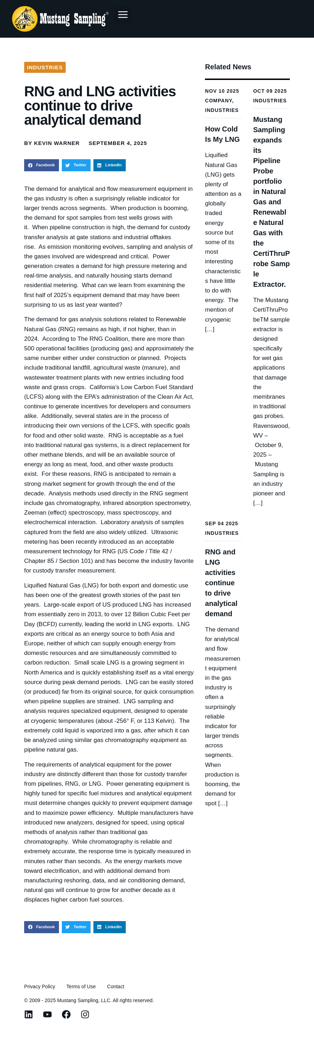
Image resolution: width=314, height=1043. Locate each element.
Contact (115, 986)
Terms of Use (81, 986)
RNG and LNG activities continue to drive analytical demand (221, 583)
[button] (122, 15)
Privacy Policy (39, 986)
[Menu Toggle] (219, 19)
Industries (45, 67)
